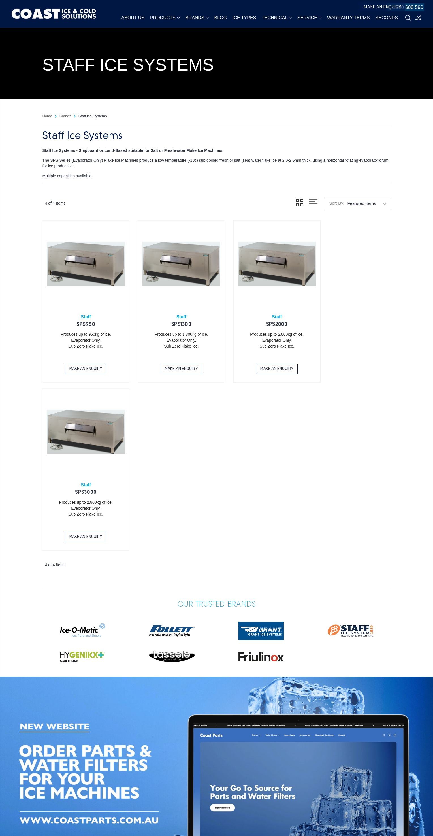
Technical (277, 18)
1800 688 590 (403, 8)
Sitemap (93, 824)
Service (309, 18)
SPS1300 (172, 318)
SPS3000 (350, 318)
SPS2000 (261, 318)
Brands (197, 18)
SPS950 (82, 318)
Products (165, 18)
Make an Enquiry (367, 7)
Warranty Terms (348, 18)
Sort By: (336, 203)
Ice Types (244, 18)
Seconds (387, 18)
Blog (220, 18)
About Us (133, 18)
